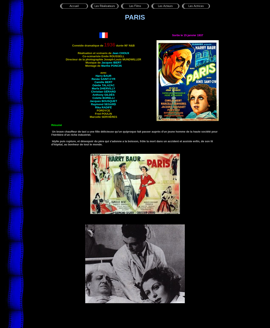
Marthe (111, 65)
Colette (103, 98)
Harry (103, 75)
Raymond (103, 104)
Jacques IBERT (111, 62)
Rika (103, 107)
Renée (103, 79)
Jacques (103, 101)
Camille (103, 82)
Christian (103, 91)
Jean (120, 53)
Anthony (103, 94)
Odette (103, 85)
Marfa (103, 88)
